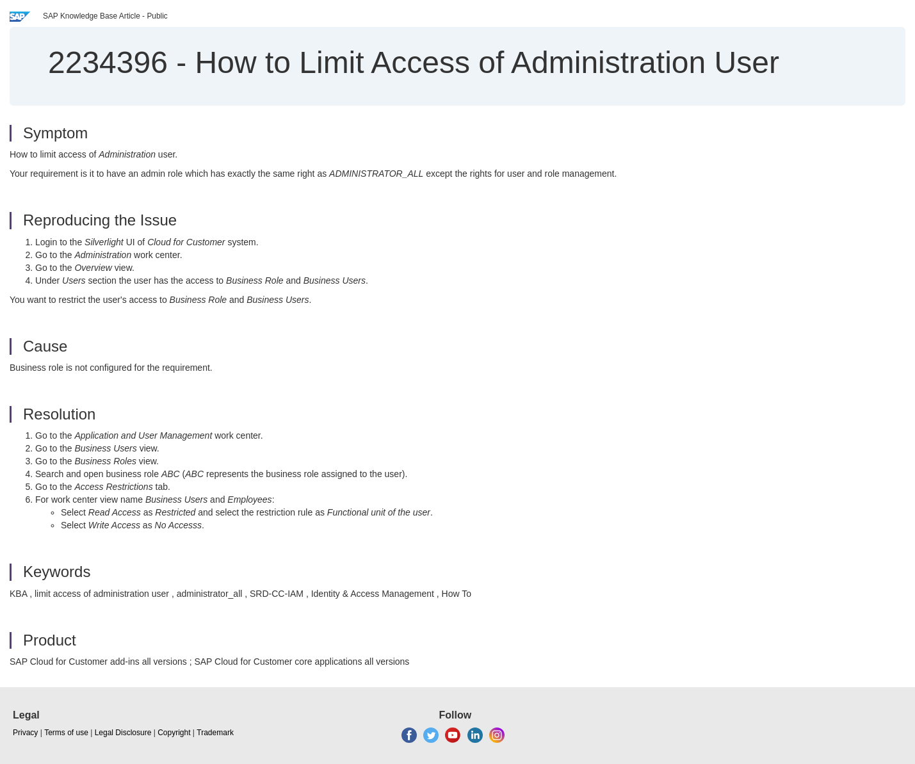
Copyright (174, 732)
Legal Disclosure (123, 732)
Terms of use (66, 732)
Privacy (25, 732)
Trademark (215, 732)
